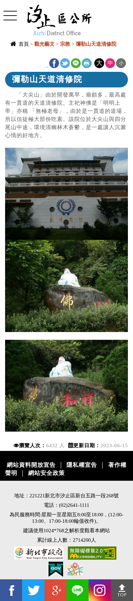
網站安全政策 (46, 473)
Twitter (65, 63)
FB (54, 63)
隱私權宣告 (81, 465)
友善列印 (87, 63)
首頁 (24, 44)
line (76, 63)
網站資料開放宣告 (31, 465)
